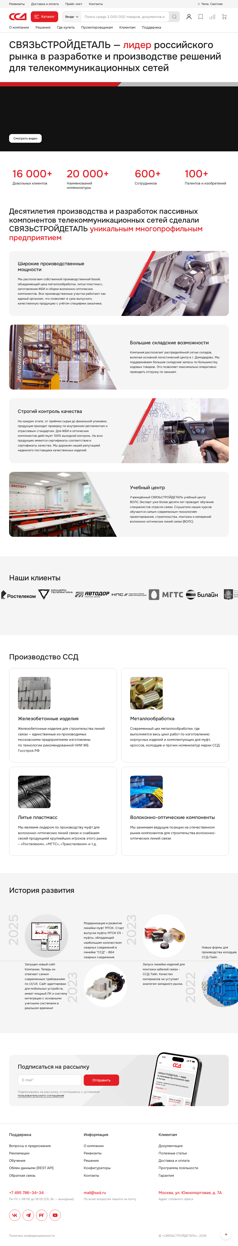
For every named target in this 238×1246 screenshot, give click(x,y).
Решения (43, 27)
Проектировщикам (97, 27)
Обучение (17, 1160)
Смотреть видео (25, 138)
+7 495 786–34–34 (26, 1192)
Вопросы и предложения (30, 1146)
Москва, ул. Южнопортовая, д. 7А (190, 1192)
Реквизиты (17, 4)
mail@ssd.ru (95, 1192)
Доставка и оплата (45, 4)
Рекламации (19, 1153)
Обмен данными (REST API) (31, 1168)
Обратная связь (22, 1175)
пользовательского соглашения (41, 1095)
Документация (171, 1146)
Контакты (96, 4)
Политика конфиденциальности (32, 1236)
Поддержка (151, 27)
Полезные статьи (173, 1153)
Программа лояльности (178, 1168)
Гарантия (166, 1175)
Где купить (66, 27)
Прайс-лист (73, 4)
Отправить (101, 1080)
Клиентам (127, 27)
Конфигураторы (97, 1168)
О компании (19, 27)
